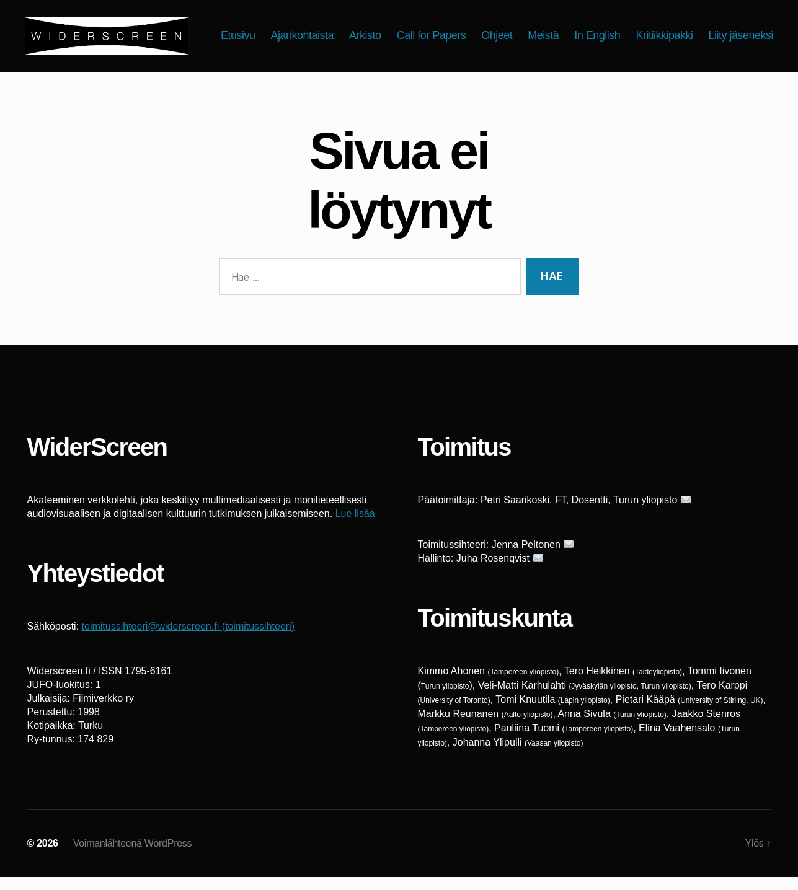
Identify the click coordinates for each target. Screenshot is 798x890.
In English (678, 33)
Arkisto (446, 33)
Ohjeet (577, 33)
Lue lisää (355, 526)
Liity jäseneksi (740, 51)
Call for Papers (511, 33)
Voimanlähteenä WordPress (132, 856)
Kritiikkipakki (744, 33)
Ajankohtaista (382, 33)
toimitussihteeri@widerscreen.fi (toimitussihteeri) (188, 639)
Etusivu (318, 33)
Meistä (623, 33)
